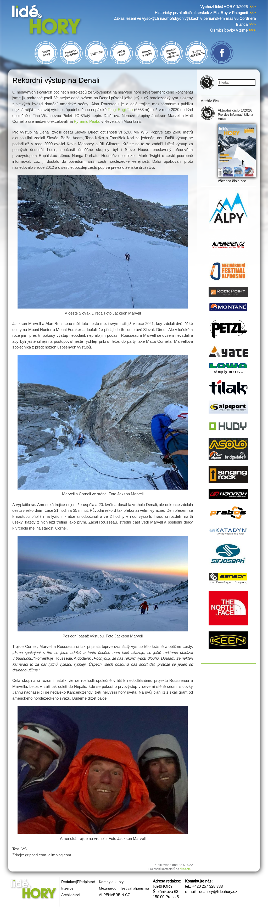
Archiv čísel (70, 895)
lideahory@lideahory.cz (217, 891)
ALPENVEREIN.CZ (114, 895)
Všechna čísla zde (232, 181)
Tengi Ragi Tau (120, 109)
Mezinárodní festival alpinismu (124, 888)
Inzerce (67, 888)
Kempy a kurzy (111, 882)
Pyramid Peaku (87, 121)
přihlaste (185, 868)
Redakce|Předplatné (78, 882)
